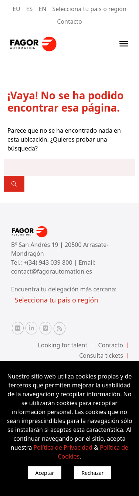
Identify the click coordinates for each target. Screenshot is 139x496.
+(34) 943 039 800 (49, 262)
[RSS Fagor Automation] (59, 328)
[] (14, 184)
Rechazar (93, 472)
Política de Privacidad (63, 447)
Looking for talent (62, 345)
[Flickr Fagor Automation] (18, 328)
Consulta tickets (101, 355)
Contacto (69, 21)
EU (16, 9)
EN (42, 9)
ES (29, 9)
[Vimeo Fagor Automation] (45, 328)
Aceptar (44, 472)
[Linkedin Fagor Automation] (31, 328)
